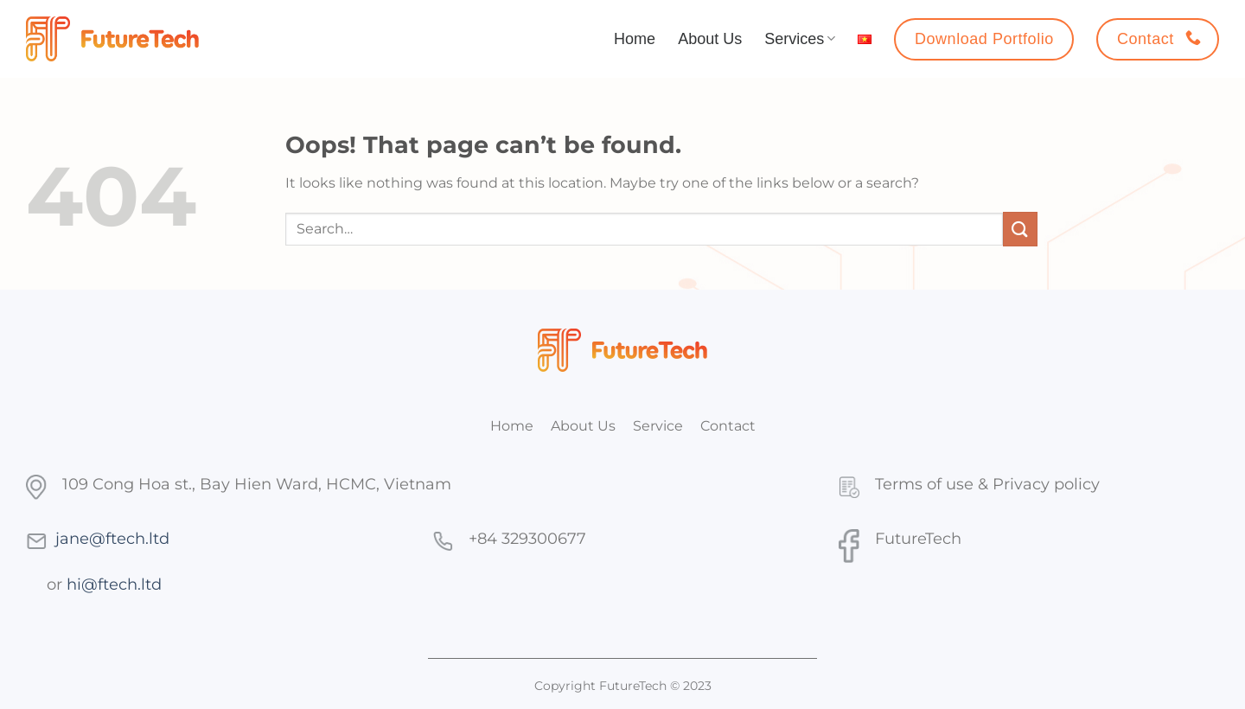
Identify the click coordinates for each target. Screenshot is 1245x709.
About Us (710, 39)
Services (799, 39)
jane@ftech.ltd (112, 538)
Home (634, 39)
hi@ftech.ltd (114, 584)
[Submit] (1020, 229)
